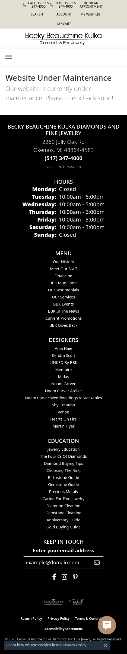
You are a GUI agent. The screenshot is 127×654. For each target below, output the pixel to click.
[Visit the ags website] (53, 602)
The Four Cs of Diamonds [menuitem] (63, 456)
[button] (36, 14)
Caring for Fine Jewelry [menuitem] (63, 498)
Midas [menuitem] (63, 376)
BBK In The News (63, 311)
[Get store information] (63, 167)
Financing (63, 275)
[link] (36, 5)
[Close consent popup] (105, 645)
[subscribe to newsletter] (97, 562)
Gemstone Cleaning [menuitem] (64, 512)
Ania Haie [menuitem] (63, 348)
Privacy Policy (58, 618)
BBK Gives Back (63, 325)
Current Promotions (63, 318)
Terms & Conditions (91, 618)
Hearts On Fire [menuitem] (63, 419)
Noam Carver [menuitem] (63, 383)
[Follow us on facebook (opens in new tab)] (52, 577)
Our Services (63, 297)
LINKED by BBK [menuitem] (64, 362)
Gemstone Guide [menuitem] (63, 484)
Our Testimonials (63, 289)
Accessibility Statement (63, 629)
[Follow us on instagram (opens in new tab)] (63, 577)
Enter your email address (63, 550)
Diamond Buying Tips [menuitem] (63, 463)
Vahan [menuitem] (63, 412)
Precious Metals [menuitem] (63, 491)
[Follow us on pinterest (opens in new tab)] (74, 577)
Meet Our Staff (63, 268)
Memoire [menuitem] (63, 369)
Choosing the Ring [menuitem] (63, 470)
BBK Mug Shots (63, 282)
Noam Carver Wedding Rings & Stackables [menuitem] (63, 397)
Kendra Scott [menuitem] (63, 355)
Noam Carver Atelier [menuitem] (63, 390)
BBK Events (63, 304)
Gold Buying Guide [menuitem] (63, 527)
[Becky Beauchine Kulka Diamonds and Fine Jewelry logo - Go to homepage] (63, 38)
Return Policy (31, 618)
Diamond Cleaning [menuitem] (63, 505)
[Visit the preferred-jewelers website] (76, 602)
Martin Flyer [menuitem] (63, 426)
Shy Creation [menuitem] (63, 404)
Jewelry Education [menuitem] (63, 449)
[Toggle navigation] (8, 57)
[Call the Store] (63, 158)
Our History (63, 261)
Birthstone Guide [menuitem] (63, 477)
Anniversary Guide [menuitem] (63, 519)
